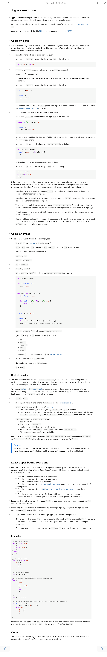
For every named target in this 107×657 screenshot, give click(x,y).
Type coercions (24, 10)
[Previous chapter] (5, 649)
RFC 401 (42, 31)
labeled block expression (50, 484)
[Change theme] (8, 2)
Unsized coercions (20, 375)
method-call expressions (28, 108)
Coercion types (20, 233)
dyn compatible (66, 403)
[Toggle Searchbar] (12, 2)
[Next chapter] (102, 649)
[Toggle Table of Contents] (3, 2)
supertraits (51, 407)
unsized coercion (56, 354)
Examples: (16, 536)
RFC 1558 (68, 31)
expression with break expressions (58, 489)
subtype (32, 243)
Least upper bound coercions (29, 462)
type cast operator (80, 24)
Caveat (14, 632)
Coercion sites (20, 40)
